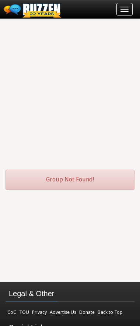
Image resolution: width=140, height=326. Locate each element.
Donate (87, 312)
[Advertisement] (70, 91)
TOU (24, 312)
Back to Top (110, 312)
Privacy (39, 312)
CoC (11, 312)
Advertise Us (63, 312)
